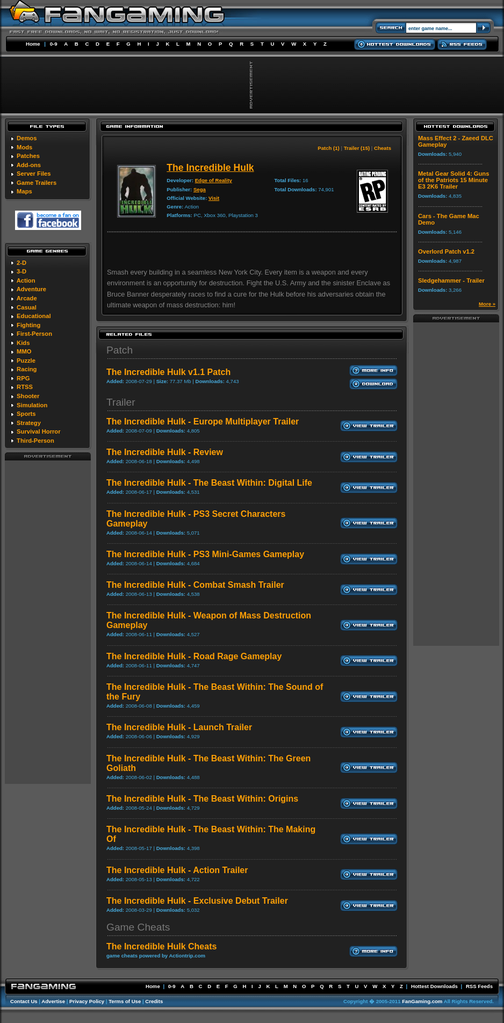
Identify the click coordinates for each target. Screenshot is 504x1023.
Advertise (53, 1001)
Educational (34, 316)
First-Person (34, 333)
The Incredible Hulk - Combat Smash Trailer (195, 584)
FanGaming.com (422, 1001)
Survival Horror (38, 431)
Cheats (382, 148)
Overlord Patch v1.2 (446, 251)
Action (26, 280)
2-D (21, 263)
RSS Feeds (479, 986)
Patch (119, 350)
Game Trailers (36, 182)
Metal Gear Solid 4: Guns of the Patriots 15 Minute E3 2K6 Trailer (453, 180)
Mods (24, 147)
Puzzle (26, 360)
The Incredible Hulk (210, 167)
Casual (27, 307)
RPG (23, 378)
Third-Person (35, 440)
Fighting (28, 325)
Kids (23, 343)
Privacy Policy (86, 1001)
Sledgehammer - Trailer (451, 280)
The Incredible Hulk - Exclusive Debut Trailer (197, 900)
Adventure (31, 289)
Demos (27, 138)
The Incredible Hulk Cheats (161, 946)
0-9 (53, 44)
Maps (24, 191)
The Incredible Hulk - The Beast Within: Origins (202, 798)
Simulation (32, 405)
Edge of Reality (213, 180)
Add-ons (29, 165)
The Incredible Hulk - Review (164, 452)
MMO (24, 351)
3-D (21, 271)
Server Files (34, 173)
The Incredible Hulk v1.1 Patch (168, 372)
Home (33, 44)
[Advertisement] (48, 621)
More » (487, 304)
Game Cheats (138, 927)
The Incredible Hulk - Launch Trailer (179, 727)
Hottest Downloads (434, 986)
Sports (26, 413)
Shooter (28, 396)
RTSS (25, 387)
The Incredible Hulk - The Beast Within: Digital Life (209, 482)
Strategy (29, 423)
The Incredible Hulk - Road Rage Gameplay (194, 656)
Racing (27, 369)
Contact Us (24, 1001)
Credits (154, 1001)
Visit (213, 198)
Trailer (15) (357, 148)
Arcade (27, 298)
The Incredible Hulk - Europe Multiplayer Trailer (202, 421)
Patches (28, 156)
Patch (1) (329, 148)
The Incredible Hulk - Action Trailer (177, 870)
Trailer (120, 402)
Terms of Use (125, 1001)
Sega (199, 189)
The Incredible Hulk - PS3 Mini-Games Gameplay (205, 554)
